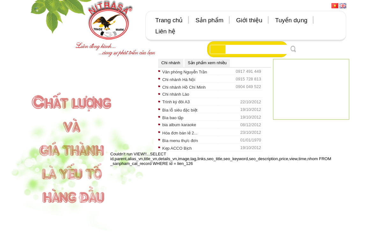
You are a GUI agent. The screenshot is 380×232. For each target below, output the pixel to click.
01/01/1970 (250, 140)
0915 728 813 (248, 79)
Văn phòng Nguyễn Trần (184, 72)
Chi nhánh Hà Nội (178, 79)
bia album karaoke (179, 124)
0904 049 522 (248, 86)
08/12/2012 (250, 124)
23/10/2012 (250, 132)
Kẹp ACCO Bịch (177, 148)
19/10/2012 (250, 109)
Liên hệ (165, 31)
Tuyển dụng (291, 20)
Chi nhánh (170, 62)
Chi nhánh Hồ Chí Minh (184, 87)
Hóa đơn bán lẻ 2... (179, 133)
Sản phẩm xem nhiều (207, 62)
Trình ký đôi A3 (176, 101)
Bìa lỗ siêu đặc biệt (179, 110)
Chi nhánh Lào (175, 94)
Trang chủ (169, 20)
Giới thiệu (249, 20)
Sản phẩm (209, 20)
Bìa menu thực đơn (180, 140)
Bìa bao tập (172, 117)
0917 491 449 (248, 71)
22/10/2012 (250, 101)
